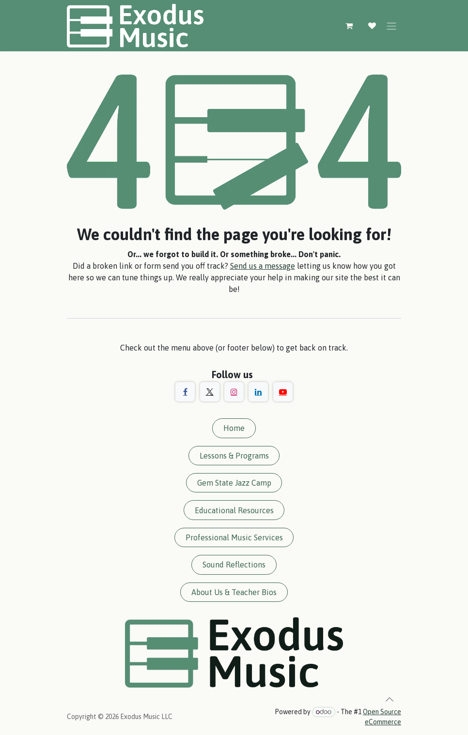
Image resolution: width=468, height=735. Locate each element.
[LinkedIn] (258, 391)
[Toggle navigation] (391, 25)
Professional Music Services (234, 537)
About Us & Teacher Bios (234, 592)
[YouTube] (283, 391)
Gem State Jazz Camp (234, 482)
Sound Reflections (234, 564)
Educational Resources (234, 510)
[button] (389, 699)
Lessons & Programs (234, 455)
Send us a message (262, 265)
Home (234, 428)
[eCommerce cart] (349, 25)
